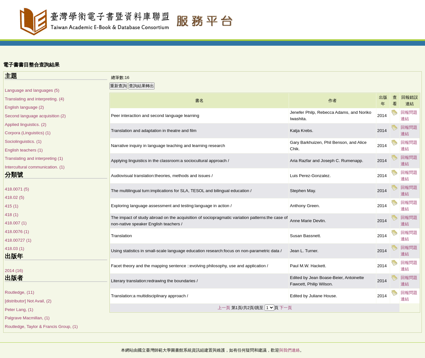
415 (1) (11, 206)
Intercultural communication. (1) (35, 167)
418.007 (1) (16, 223)
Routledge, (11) (19, 292)
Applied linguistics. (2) (25, 124)
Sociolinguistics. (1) (23, 141)
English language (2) (24, 107)
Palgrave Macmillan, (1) (27, 317)
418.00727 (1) (18, 240)
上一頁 (224, 307)
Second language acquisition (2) (35, 115)
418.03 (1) (14, 248)
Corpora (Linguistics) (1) (28, 132)
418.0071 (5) (17, 189)
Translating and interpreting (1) (34, 158)
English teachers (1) (24, 150)
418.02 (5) (14, 197)
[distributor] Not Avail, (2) (28, 301)
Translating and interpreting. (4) (34, 99)
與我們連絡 (289, 350)
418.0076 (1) (17, 231)
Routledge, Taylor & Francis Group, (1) (41, 326)
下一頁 (285, 307)
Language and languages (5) (32, 90)
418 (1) (11, 214)
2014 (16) (14, 270)
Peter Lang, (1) (19, 309)
